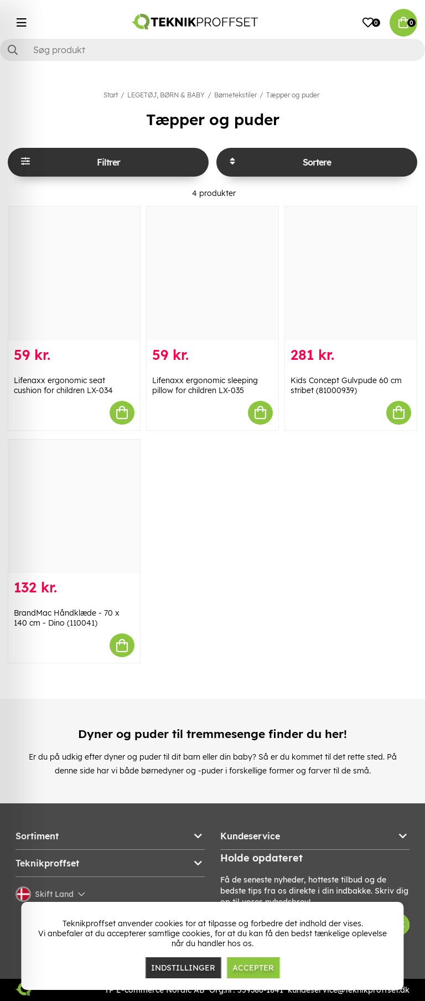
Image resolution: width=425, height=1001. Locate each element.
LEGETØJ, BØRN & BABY (166, 95)
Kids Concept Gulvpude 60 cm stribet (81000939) (346, 385)
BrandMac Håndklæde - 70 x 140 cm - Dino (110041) (67, 618)
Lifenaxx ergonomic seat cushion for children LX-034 (63, 385)
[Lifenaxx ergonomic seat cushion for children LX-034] (74, 273)
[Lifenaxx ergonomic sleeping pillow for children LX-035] (212, 273)
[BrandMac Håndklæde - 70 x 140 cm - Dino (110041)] (74, 507)
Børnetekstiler (235, 95)
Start (110, 95)
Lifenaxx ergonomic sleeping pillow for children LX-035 (205, 385)
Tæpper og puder (292, 95)
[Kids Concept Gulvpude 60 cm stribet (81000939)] (351, 273)
